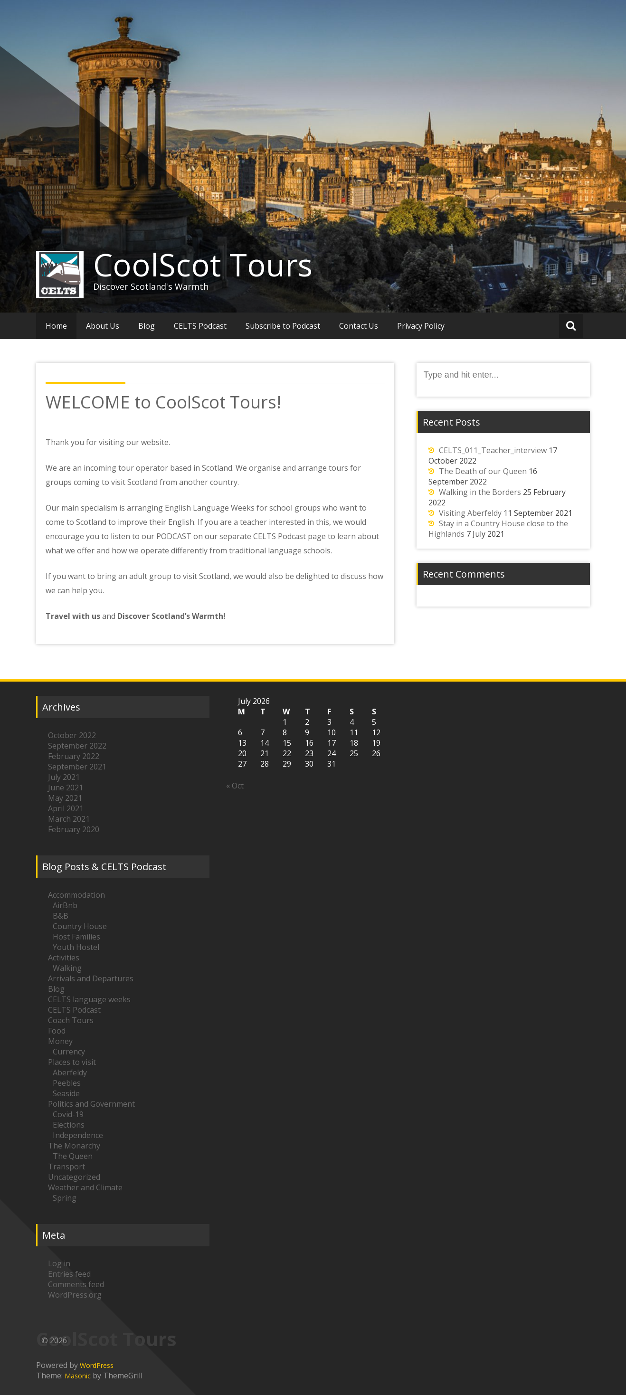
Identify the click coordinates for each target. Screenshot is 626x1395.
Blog (146, 326)
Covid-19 (68, 1114)
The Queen (73, 1156)
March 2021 (69, 819)
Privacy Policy (421, 326)
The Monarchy (74, 1145)
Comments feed (76, 1284)
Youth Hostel (76, 947)
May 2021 (65, 798)
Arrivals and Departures (90, 978)
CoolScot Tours (203, 264)
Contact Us (358, 326)
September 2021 (77, 766)
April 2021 (66, 808)
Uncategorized (74, 1177)
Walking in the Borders (480, 492)
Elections (69, 1125)
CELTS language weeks (89, 999)
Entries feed (69, 1274)
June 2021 (65, 787)
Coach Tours (71, 1020)
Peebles (67, 1083)
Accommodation (76, 895)
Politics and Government (91, 1104)
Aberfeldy (70, 1072)
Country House (80, 926)
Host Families (76, 936)
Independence (78, 1135)
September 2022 (77, 745)
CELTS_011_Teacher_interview (493, 450)
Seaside (66, 1093)
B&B (60, 916)
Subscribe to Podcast (283, 326)
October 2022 (72, 735)
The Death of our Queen (483, 471)
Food (57, 1030)
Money (60, 1041)
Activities (63, 957)
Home (56, 326)
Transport (66, 1166)
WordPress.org (75, 1295)
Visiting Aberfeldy (470, 513)
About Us (102, 326)
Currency (69, 1051)
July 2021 (64, 777)
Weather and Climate (85, 1187)
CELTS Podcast (200, 326)
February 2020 (73, 829)
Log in (59, 1263)
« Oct (235, 785)
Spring (64, 1198)
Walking (67, 968)
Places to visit (72, 1062)
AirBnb (65, 905)
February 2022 (73, 756)
